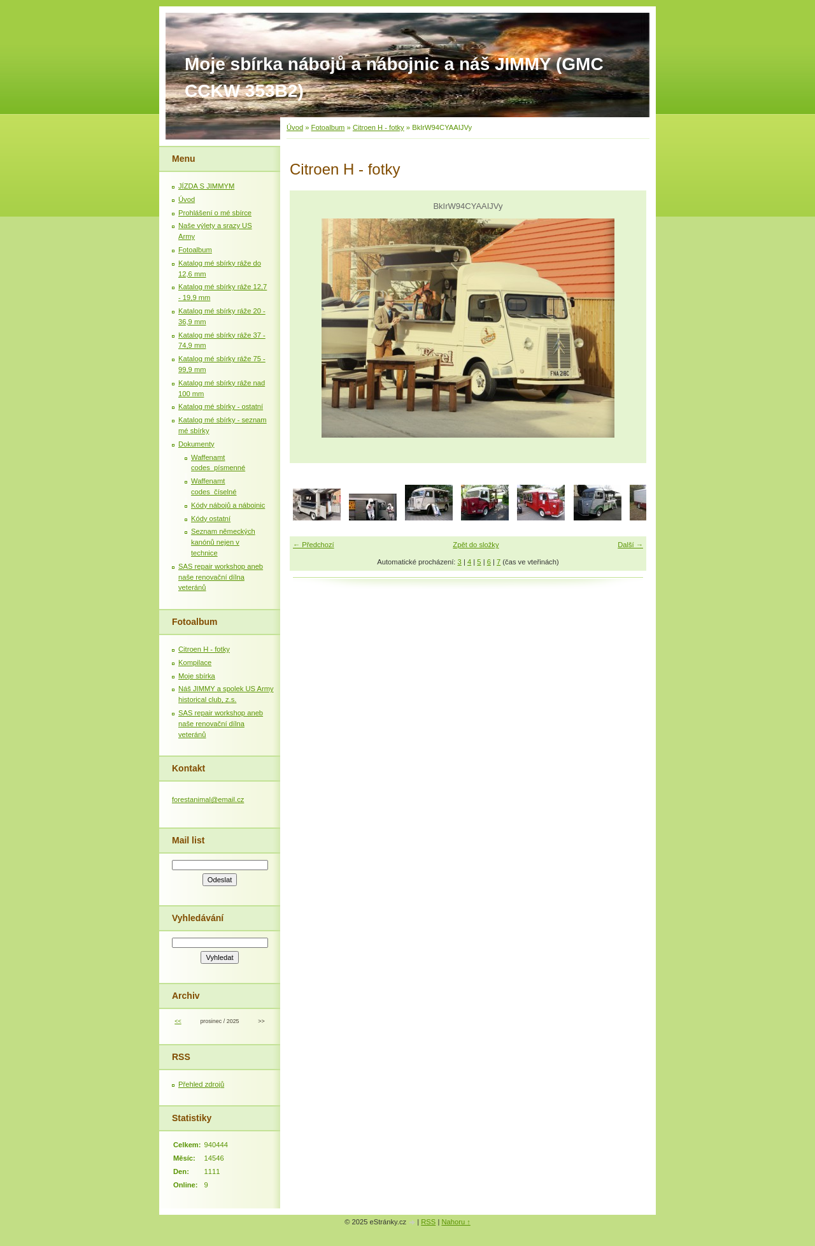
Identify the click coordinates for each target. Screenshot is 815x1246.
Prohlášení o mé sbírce (215, 213)
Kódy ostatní (210, 518)
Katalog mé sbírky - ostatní (220, 406)
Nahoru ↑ (455, 1222)
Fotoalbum (328, 127)
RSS (428, 1222)
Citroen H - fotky (378, 127)
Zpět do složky (476, 544)
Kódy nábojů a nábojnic (228, 505)
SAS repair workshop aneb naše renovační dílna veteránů (220, 577)
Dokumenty (196, 444)
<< (177, 1021)
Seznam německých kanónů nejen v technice (223, 542)
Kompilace (194, 662)
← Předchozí (313, 544)
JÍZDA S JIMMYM (206, 186)
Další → (630, 544)
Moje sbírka (196, 676)
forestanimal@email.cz (208, 799)
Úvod (295, 127)
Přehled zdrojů (201, 1084)
